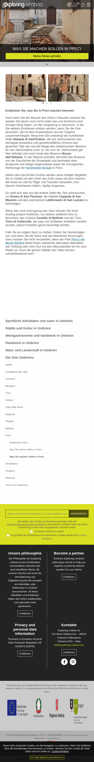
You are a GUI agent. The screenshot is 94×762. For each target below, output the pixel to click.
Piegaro (10, 421)
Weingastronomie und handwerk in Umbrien (40, 335)
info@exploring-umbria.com (69, 645)
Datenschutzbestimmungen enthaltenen (27, 524)
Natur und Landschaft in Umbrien (31, 350)
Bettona (10, 428)
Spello (9, 364)
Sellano (10, 400)
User (76, 4)
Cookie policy (53, 738)
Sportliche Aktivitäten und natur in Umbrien (39, 321)
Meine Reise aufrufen (47, 56)
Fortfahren (24, 613)
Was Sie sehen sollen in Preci (26, 449)
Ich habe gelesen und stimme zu (47, 757)
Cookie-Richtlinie (60, 751)
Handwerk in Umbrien (22, 343)
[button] (43, 103)
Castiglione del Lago (17, 371)
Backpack (88, 4)
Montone (10, 477)
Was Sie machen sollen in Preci (27, 456)
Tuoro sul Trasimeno (17, 485)
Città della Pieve (14, 407)
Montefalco (11, 463)
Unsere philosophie (25, 553)
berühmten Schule (39, 167)
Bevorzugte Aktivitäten (82, 4)
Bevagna (10, 385)
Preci (8, 435)
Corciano (10, 378)
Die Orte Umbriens (20, 357)
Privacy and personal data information (24, 629)
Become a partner (69, 553)
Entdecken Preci (18, 442)
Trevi (8, 392)
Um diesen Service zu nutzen (49, 531)
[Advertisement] (47, 288)
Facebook (64, 662)
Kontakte (69, 625)
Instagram (73, 662)
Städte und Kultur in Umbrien (28, 328)
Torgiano (10, 470)
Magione (10, 414)
